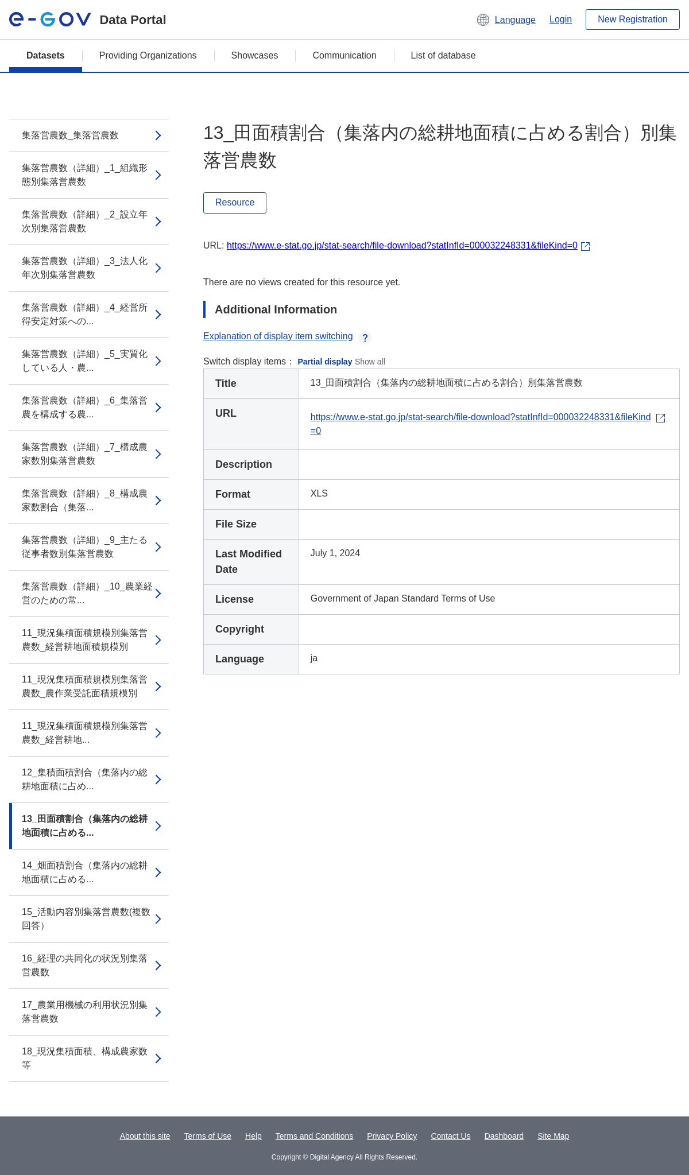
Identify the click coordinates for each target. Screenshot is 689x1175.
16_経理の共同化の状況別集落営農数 (85, 965)
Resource (234, 202)
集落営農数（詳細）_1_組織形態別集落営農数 (85, 175)
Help (253, 1136)
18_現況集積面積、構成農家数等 (85, 1058)
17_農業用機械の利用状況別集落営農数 (85, 1011)
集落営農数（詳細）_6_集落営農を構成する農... (85, 407)
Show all (370, 361)
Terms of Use (207, 1136)
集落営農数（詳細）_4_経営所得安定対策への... (85, 314)
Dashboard (504, 1136)
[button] (505, 19)
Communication (344, 55)
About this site (145, 1136)
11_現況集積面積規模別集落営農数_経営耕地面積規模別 (85, 640)
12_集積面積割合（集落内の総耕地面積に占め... (85, 779)
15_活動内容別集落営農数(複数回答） (86, 918)
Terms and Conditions (314, 1136)
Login (560, 19)
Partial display (325, 361)
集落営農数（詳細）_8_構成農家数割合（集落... (85, 500)
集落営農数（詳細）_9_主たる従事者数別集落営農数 (85, 547)
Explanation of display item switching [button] (287, 336)
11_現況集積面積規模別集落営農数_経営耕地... (85, 732)
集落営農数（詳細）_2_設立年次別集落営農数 (85, 221)
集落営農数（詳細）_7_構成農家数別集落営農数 (85, 454)
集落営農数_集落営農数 (70, 135)
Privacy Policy (392, 1136)
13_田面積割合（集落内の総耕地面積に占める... (85, 825)
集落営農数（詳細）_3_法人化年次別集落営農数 (85, 268)
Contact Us (450, 1136)
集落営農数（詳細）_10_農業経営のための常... (87, 593)
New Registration (633, 19)
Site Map (553, 1136)
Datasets (45, 55)
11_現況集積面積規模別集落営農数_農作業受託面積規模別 (85, 686)
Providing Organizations (148, 55)
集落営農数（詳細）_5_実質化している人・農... (85, 361)
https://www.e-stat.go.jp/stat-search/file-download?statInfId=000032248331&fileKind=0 (402, 245)
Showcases (254, 55)
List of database (443, 55)
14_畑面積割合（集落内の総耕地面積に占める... (85, 872)
